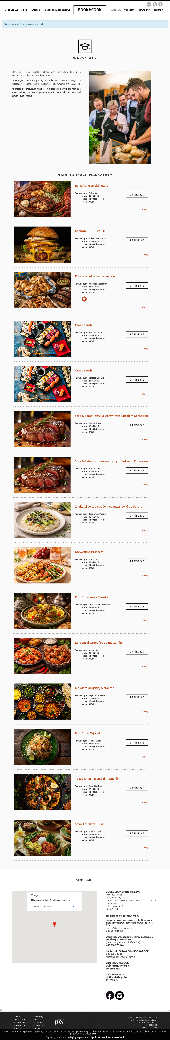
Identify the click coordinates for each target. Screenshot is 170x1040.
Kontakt (37, 1028)
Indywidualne (20, 1022)
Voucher (18, 1028)
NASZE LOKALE (11, 10)
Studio (17, 1017)
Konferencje (19, 1025)
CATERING (35, 10)
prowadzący (144, 10)
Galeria (36, 1020)
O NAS (24, 10)
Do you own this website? (41, 907)
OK (73, 906)
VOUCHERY (129, 10)
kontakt (158, 10)
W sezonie (38, 1022)
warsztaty (115, 10)
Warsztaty (38, 1017)
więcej (145, 209)
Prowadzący (39, 1025)
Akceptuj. (91, 1033)
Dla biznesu (19, 1020)
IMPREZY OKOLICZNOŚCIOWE (56, 10)
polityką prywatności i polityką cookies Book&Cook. (96, 1037)
